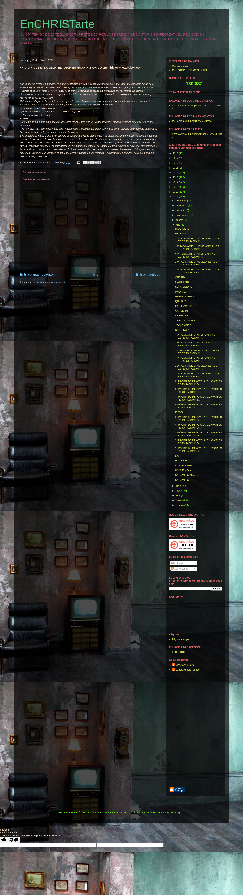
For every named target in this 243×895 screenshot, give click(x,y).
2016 (176, 163)
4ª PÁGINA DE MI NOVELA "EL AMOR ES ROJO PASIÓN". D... (198, 426)
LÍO (177, 455)
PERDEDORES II (184, 296)
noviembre (182, 205)
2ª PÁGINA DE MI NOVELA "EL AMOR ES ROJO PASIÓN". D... (198, 442)
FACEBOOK (179, 652)
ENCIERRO (181, 460)
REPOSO (180, 233)
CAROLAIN (181, 310)
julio (178, 224)
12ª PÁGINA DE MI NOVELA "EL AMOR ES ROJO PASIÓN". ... (197, 359)
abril (178, 495)
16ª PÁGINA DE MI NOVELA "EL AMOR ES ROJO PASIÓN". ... (197, 271)
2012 (176, 182)
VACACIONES (183, 325)
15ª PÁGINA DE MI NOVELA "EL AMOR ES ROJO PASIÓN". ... (197, 336)
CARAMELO (182, 479)
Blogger (179, 812)
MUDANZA (181, 291)
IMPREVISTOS (183, 306)
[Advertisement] (213, 729)
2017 (176, 158)
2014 (176, 172)
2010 (176, 191)
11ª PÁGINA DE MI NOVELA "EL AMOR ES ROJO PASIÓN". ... (197, 367)
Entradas (177, 563)
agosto (180, 219)
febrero (180, 505)
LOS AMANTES (184, 465)
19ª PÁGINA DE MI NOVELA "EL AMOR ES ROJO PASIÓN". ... (197, 248)
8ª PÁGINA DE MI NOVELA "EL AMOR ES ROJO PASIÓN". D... (198, 390)
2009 (176, 196)
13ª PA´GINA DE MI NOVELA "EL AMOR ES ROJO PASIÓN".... (197, 352)
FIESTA (179, 412)
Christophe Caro (185, 664)
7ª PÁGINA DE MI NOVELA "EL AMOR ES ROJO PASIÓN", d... (198, 398)
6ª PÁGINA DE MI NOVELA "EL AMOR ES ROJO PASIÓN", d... (198, 406)
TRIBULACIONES (185, 320)
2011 (176, 187)
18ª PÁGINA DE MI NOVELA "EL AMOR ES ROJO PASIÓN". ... (197, 255)
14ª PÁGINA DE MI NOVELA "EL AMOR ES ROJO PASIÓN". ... (197, 344)
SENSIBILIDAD (183, 286)
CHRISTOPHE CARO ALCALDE (190, 70)
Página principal (181, 66)
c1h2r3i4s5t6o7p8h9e (188, 669)
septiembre (182, 215)
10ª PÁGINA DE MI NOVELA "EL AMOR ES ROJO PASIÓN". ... (197, 375)
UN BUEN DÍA (183, 470)
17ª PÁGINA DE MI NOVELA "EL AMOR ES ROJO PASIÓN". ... (197, 263)
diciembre (181, 200)
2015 (176, 167)
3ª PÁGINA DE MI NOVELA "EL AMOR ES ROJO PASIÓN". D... (198, 434)
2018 (176, 153)
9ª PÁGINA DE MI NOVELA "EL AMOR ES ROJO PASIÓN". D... (198, 383)
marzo (179, 500)
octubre (180, 210)
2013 (176, 177)
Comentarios (179, 568)
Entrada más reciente (36, 274)
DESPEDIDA (182, 315)
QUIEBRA (180, 301)
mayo (179, 490)
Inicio (94, 274)
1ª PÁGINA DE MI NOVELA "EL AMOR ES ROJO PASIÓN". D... (198, 450)
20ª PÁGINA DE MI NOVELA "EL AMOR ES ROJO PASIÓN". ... (197, 240)
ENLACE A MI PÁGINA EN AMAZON (192, 121)
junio (179, 486)
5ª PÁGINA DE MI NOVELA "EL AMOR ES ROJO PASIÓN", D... (198, 418)
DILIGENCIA (182, 330)
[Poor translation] (14, 840)
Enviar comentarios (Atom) (50, 282)
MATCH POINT (183, 282)
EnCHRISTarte (57, 24)
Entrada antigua (148, 274)
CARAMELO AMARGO (187, 475)
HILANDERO (182, 228)
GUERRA (180, 277)
